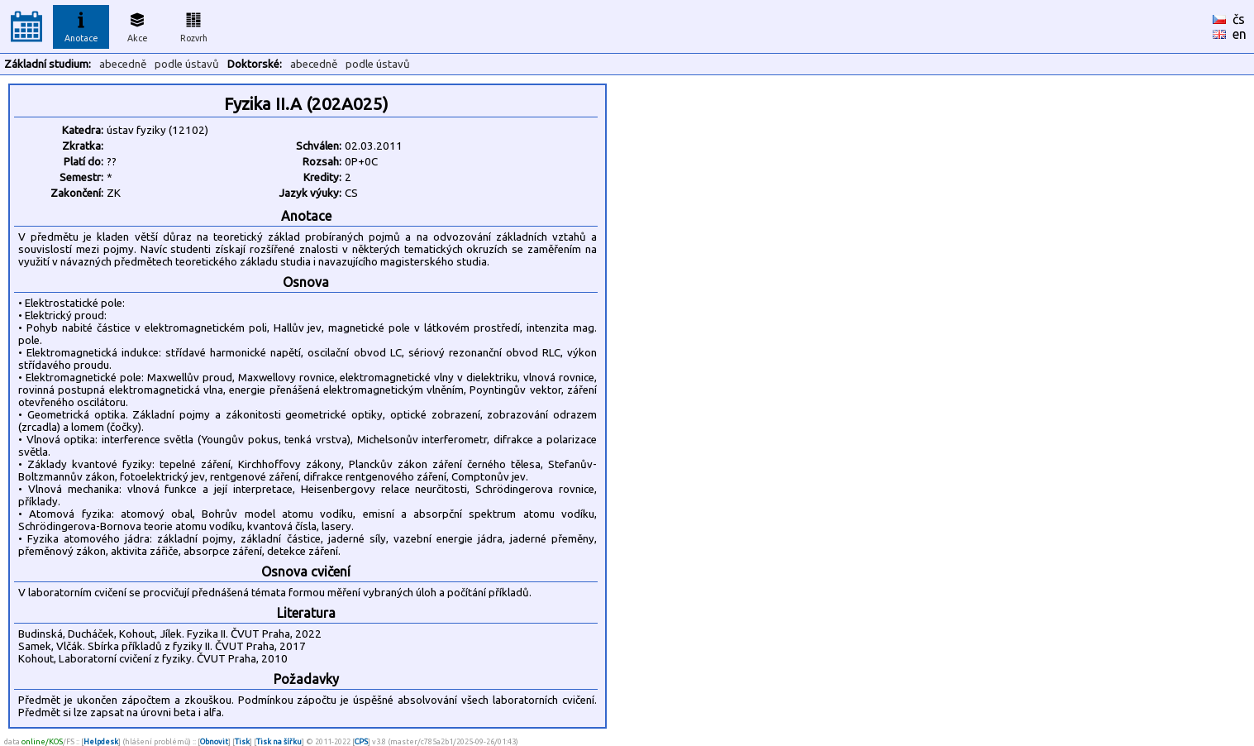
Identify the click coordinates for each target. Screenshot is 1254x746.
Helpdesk (100, 741)
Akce (137, 25)
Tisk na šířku (279, 741)
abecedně (122, 64)
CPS (361, 741)
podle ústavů (187, 64)
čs (1239, 19)
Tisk (242, 741)
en (1240, 33)
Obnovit (214, 741)
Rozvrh (193, 25)
